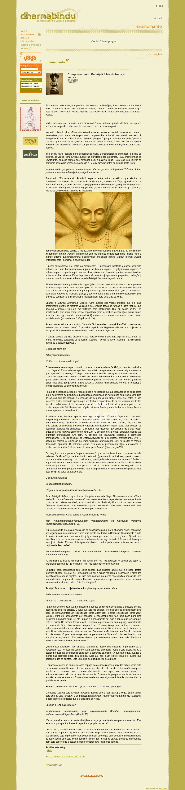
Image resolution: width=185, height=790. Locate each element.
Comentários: (55, 765)
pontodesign (163, 788)
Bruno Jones (73, 80)
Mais (49, 750)
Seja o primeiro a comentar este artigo (65, 756)
